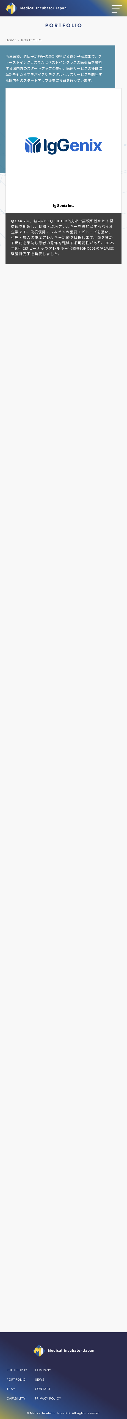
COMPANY (43, 1370)
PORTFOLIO (16, 1379)
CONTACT (43, 1389)
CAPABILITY (16, 1398)
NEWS (39, 1379)
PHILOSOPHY (17, 1370)
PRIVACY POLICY (48, 1398)
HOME (10, 40)
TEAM (11, 1389)
